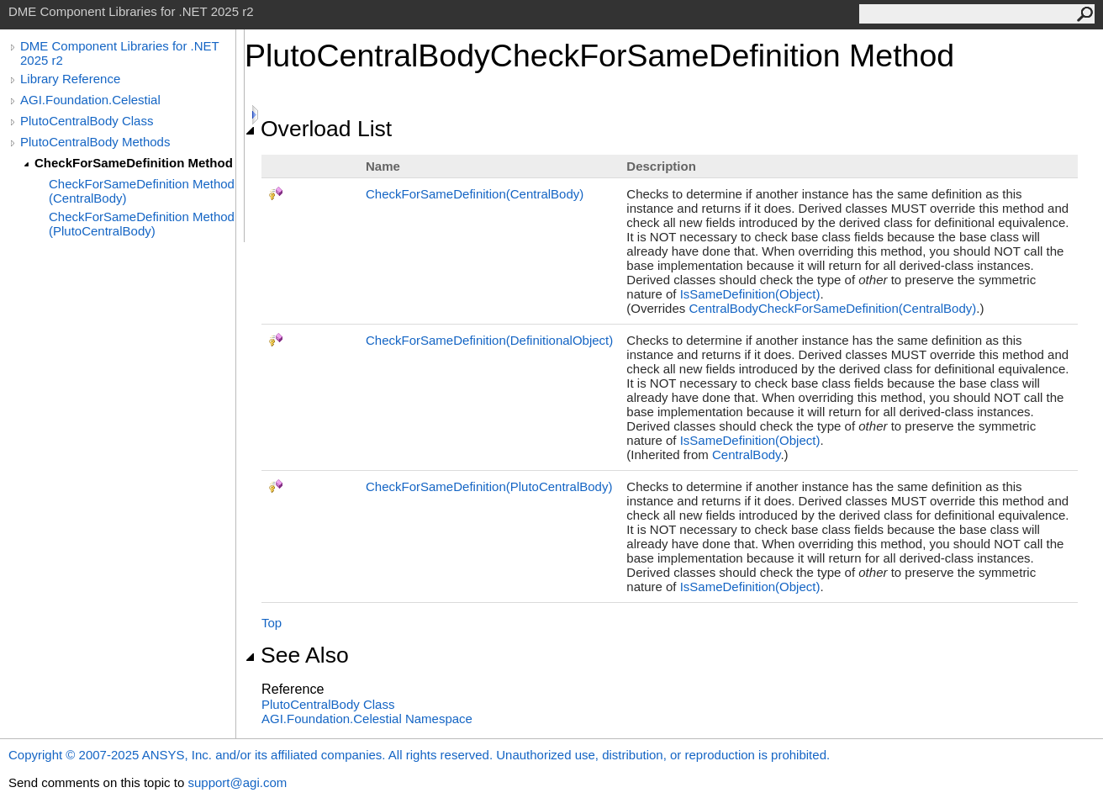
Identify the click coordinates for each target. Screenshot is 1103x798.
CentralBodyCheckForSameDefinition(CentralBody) (832, 308)
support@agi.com (237, 782)
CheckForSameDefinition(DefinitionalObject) (489, 340)
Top (271, 623)
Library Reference (70, 78)
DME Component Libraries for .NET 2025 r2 (119, 53)
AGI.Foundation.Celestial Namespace (366, 718)
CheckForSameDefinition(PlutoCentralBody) (489, 486)
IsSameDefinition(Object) (750, 294)
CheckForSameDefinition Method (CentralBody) (142, 191)
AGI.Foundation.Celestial (90, 99)
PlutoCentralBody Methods (95, 142)
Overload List (318, 128)
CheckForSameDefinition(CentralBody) (474, 194)
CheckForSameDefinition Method (133, 163)
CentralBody (746, 454)
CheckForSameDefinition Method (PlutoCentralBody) (142, 223)
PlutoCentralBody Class (86, 121)
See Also (297, 655)
